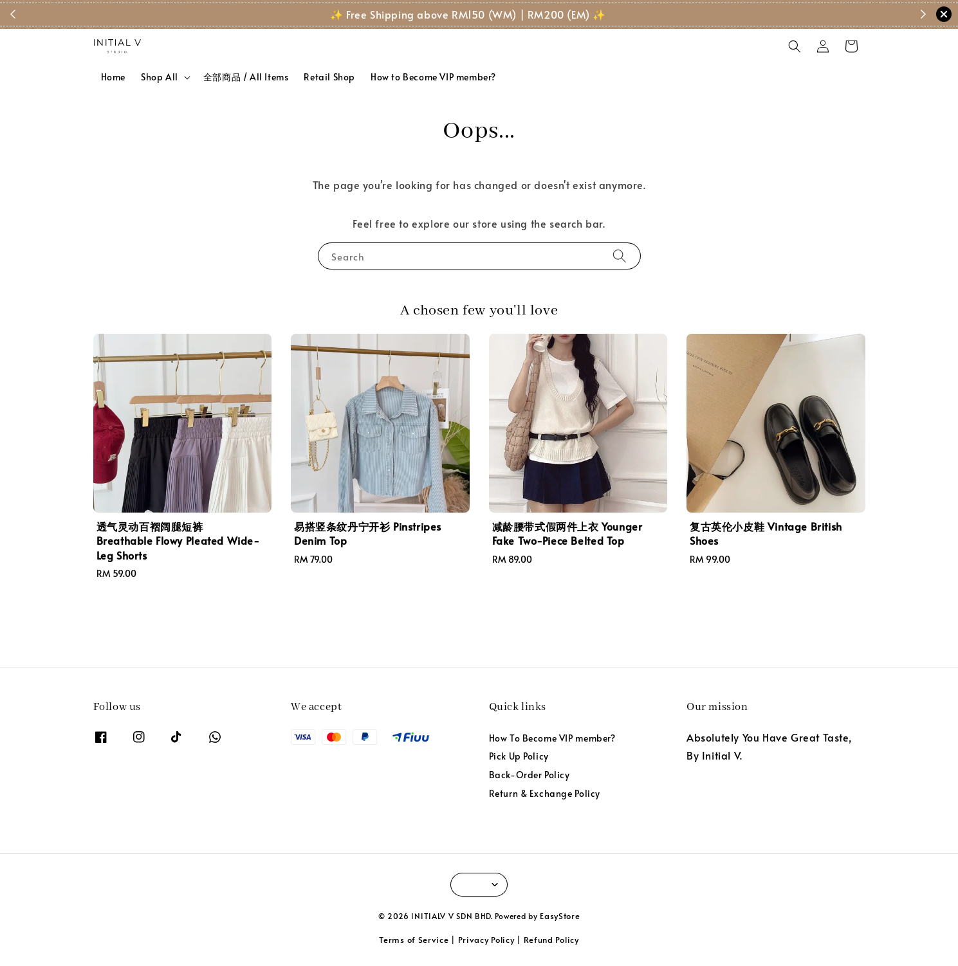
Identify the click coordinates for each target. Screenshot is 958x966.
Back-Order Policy (529, 775)
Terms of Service (413, 939)
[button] (794, 46)
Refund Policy (551, 939)
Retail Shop (329, 77)
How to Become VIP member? (433, 77)
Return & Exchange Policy (544, 793)
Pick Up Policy (519, 756)
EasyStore (560, 916)
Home (113, 77)
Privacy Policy (486, 939)
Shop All (159, 77)
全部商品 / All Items (246, 77)
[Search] (619, 255)
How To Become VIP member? (552, 738)
